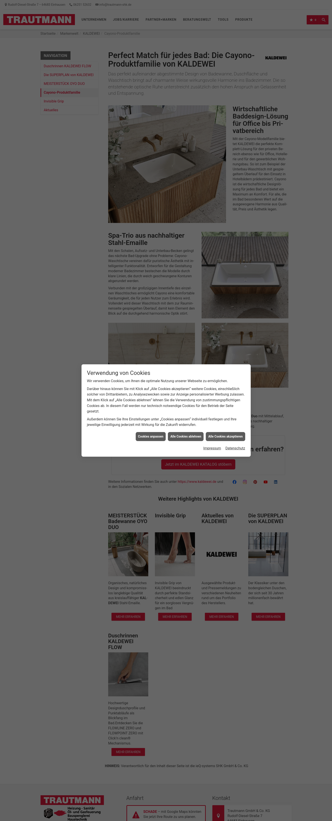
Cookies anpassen (150, 436)
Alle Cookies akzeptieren (225, 436)
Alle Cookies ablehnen (185, 436)
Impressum (212, 448)
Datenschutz (235, 448)
